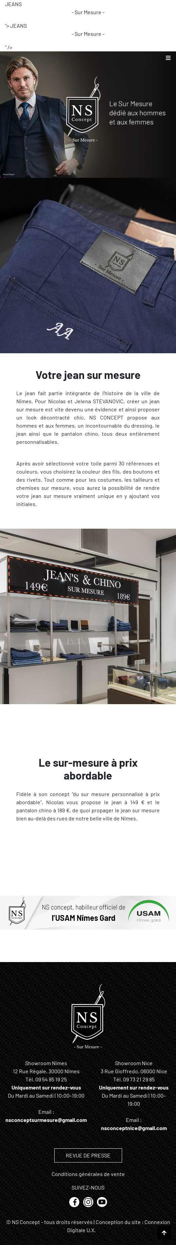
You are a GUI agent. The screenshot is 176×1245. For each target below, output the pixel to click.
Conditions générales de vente (88, 1174)
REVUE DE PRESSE (88, 1155)
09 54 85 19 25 (51, 1079)
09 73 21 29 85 (139, 1079)
